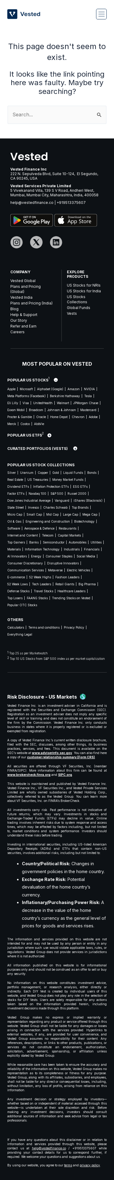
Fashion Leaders (67, 577)
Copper (43, 472)
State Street (15, 507)
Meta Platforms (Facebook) (26, 396)
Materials (14, 549)
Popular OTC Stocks (22, 605)
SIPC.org (65, 774)
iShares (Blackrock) (88, 500)
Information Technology (42, 549)
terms (68, 1165)
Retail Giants (64, 584)
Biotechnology (84, 521)
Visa (25, 403)
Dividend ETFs (18, 486)
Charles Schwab (55, 507)
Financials (91, 549)
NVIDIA (89, 389)
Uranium (26, 472)
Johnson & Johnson (61, 410)
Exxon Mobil (16, 410)
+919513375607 (71, 202)
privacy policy (90, 1165)
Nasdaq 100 (37, 493)
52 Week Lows (17, 584)
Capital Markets (69, 535)
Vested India (21, 297)
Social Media (86, 556)
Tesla (88, 396)
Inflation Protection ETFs (51, 486)
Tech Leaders (41, 584)
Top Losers (14, 598)
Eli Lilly (12, 403)
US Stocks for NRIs (84, 285)
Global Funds (78, 307)
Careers (17, 332)
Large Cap (70, 514)
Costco (25, 424)
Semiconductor (53, 542)
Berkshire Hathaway (65, 396)
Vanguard (62, 500)
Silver (11, 472)
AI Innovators (17, 556)
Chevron (78, 417)
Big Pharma (87, 584)
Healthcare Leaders (71, 591)
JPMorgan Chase (85, 403)
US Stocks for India (84, 291)
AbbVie (39, 424)
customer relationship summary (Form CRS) (61, 757)
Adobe (93, 417)
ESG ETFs (80, 486)
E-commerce (16, 577)
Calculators (15, 627)
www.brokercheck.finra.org (28, 774)
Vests (72, 313)
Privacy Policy (74, 627)
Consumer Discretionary (25, 563)
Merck (11, 424)
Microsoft (26, 389)
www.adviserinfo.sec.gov (52, 753)
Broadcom (36, 410)
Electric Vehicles (78, 570)
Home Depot (58, 417)
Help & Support (23, 314)
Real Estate (15, 479)
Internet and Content (22, 535)
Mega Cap (89, 514)
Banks (34, 542)
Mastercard (88, 410)
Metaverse (55, 570)
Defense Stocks (18, 591)
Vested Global (23, 280)
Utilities (96, 542)
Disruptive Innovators (63, 563)
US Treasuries (37, 479)
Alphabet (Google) (50, 389)
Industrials (72, 549)
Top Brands (80, 507)
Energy (36, 556)
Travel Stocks (43, 591)
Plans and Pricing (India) (31, 303)
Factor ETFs (15, 493)
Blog (14, 309)
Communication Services (25, 570)
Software (13, 528)
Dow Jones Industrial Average (28, 500)
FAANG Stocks (37, 598)
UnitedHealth (43, 403)
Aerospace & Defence (39, 528)
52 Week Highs (40, 577)
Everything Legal (19, 634)
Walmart (63, 403)
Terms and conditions (44, 627)
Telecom (48, 535)
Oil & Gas (14, 521)
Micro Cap (14, 514)
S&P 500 (56, 493)
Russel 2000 (76, 493)
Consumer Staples (59, 556)
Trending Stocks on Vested (71, 598)
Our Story (18, 320)
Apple (11, 389)
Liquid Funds (73, 472)
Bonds (91, 472)
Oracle (41, 417)
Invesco (33, 507)
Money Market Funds (67, 479)
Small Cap (34, 514)
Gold (55, 472)
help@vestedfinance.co (32, 202)
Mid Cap (52, 514)
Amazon (73, 389)
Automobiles (77, 542)
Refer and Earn (23, 326)
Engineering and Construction (48, 521)
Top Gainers (16, 542)
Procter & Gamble (19, 417)
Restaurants (67, 528)
